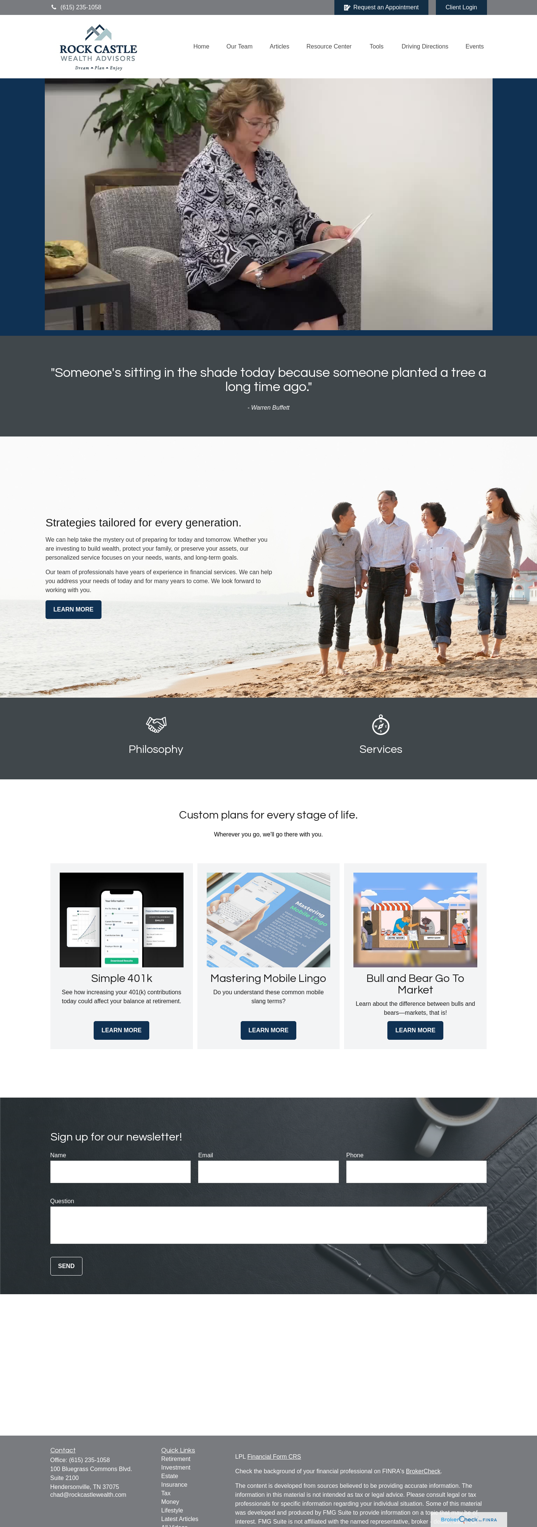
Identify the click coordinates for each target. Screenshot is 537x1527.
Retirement (175, 1459)
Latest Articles (180, 1519)
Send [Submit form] (66, 1266)
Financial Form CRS (274, 1457)
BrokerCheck (423, 1471)
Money (170, 1502)
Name (58, 1155)
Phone (354, 1155)
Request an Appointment (381, 7)
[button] (201, 46)
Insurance (174, 1484)
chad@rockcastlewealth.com (88, 1495)
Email (205, 1155)
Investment (175, 1467)
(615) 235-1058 (76, 7)
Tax (166, 1493)
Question (62, 1201)
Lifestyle (172, 1510)
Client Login (461, 7)
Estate (169, 1476)
